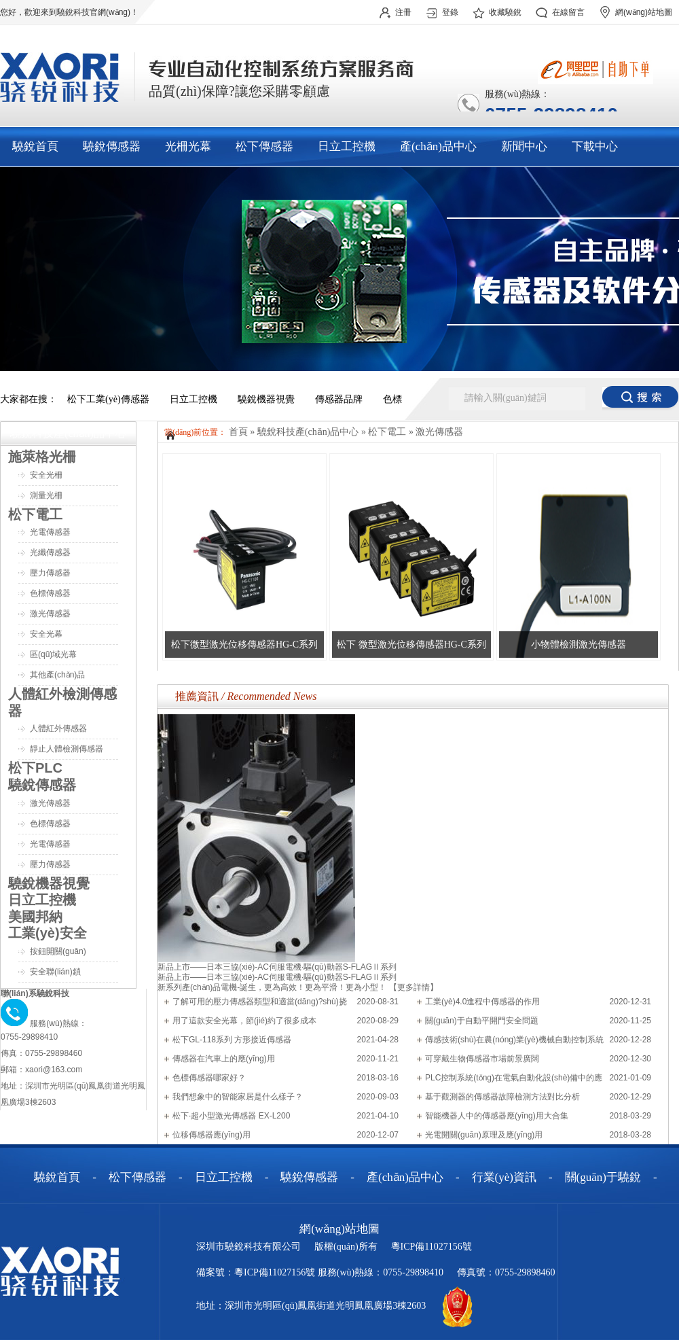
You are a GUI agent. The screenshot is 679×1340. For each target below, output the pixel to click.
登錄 (441, 13)
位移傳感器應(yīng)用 (211, 1135)
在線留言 (560, 13)
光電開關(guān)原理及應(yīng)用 (484, 1135)
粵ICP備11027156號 (431, 1246)
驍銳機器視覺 (266, 399)
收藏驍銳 (496, 13)
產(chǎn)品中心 (438, 146)
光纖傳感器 (50, 552)
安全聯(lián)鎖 (55, 971)
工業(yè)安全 (47, 932)
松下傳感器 (264, 146)
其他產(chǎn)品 (57, 675)
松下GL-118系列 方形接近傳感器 (231, 1039)
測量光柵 (46, 495)
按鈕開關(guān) (58, 951)
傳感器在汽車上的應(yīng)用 (223, 1058)
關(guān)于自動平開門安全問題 (481, 1020)
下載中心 (595, 146)
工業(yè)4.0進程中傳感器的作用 (482, 1001)
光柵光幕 (188, 146)
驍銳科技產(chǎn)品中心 (68, 433)
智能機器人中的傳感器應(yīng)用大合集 (496, 1116)
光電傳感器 (50, 532)
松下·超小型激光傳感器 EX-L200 (231, 1116)
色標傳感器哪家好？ (209, 1077)
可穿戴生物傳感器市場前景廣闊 (482, 1058)
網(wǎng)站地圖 (635, 13)
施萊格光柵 (42, 456)
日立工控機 (346, 146)
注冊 (394, 13)
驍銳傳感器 (112, 146)
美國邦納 (35, 916)
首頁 (238, 432)
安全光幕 (46, 634)
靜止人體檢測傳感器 (66, 749)
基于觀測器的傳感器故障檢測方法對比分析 (502, 1096)
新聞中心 (524, 146)
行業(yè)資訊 (504, 1177)
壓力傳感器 (50, 573)
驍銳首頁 (35, 146)
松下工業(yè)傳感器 (108, 399)
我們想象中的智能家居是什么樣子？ (237, 1096)
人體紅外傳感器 (58, 728)
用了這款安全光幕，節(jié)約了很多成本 (244, 1020)
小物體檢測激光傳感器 (578, 644)
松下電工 (35, 514)
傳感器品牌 (339, 399)
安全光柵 (46, 475)
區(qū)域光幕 (53, 654)
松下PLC (35, 767)
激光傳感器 (50, 613)
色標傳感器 (50, 593)
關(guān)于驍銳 (603, 1177)
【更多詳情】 (413, 987)
